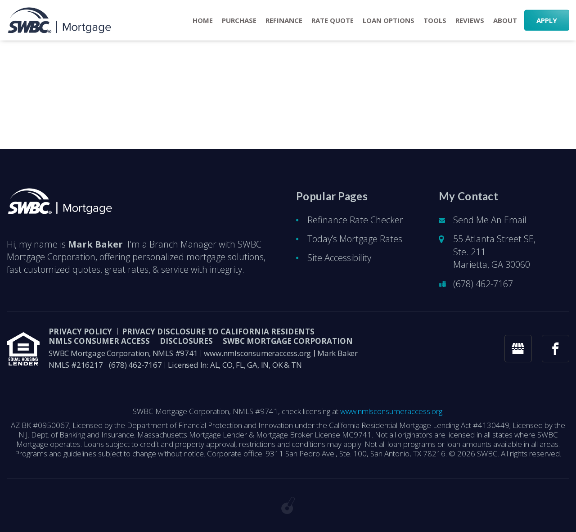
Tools (434, 20)
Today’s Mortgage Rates (354, 239)
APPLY (546, 20)
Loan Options (388, 20)
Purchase (239, 20)
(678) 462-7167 (483, 284)
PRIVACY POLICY (80, 331)
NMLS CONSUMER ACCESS (99, 341)
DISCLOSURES (186, 341)
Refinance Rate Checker (355, 220)
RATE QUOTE (332, 20)
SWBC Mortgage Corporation (288, 341)
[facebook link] (555, 348)
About (505, 20)
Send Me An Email (489, 220)
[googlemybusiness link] (518, 348)
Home (203, 20)
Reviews (469, 20)
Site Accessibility (339, 258)
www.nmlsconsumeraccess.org (257, 353)
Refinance (284, 20)
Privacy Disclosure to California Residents (218, 331)
